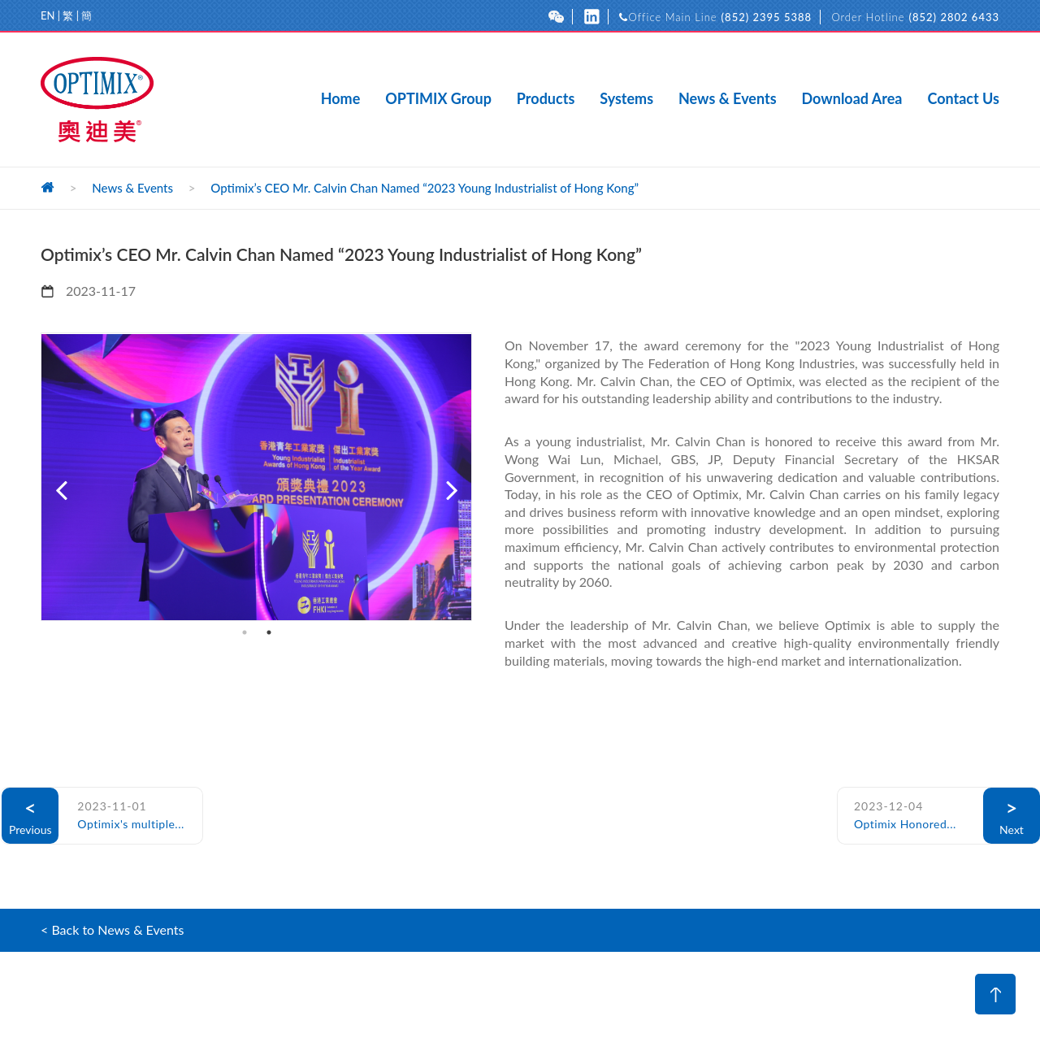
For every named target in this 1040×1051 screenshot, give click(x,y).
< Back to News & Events (112, 929)
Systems (626, 99)
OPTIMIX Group (438, 99)
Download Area (852, 99)
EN (47, 15)
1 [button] (244, 632)
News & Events (727, 99)
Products (545, 99)
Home (341, 99)
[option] (256, 476)
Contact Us (963, 99)
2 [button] (269, 632)
